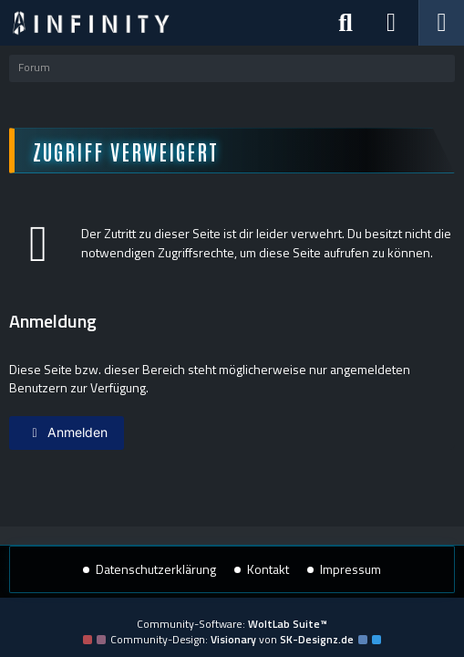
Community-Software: (232, 623)
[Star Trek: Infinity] (91, 23)
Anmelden (67, 432)
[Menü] (441, 23)
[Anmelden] (391, 23)
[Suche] (345, 23)
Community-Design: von (232, 639)
